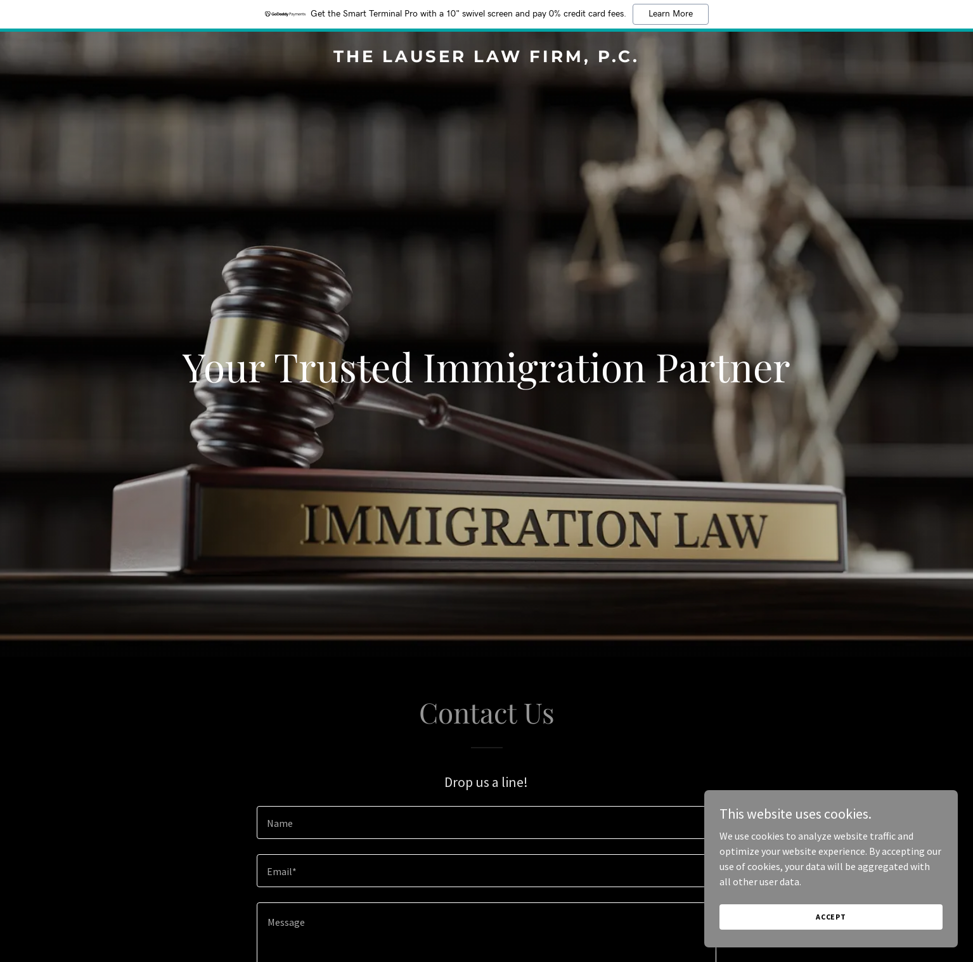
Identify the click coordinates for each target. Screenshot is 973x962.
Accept (831, 916)
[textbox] (486, 822)
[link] (486, 58)
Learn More (670, 14)
